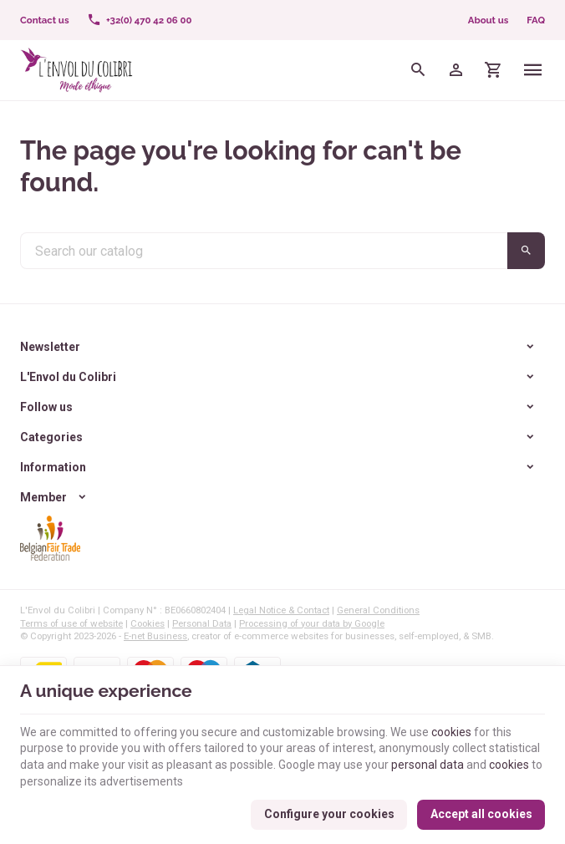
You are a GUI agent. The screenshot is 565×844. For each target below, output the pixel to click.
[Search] (418, 70)
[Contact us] (44, 20)
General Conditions (378, 610)
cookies (451, 732)
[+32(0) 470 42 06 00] (139, 20)
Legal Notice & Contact (281, 610)
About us (488, 20)
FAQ (536, 20)
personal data (427, 764)
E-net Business (155, 636)
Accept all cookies (481, 814)
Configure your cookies (329, 814)
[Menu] (533, 70)
